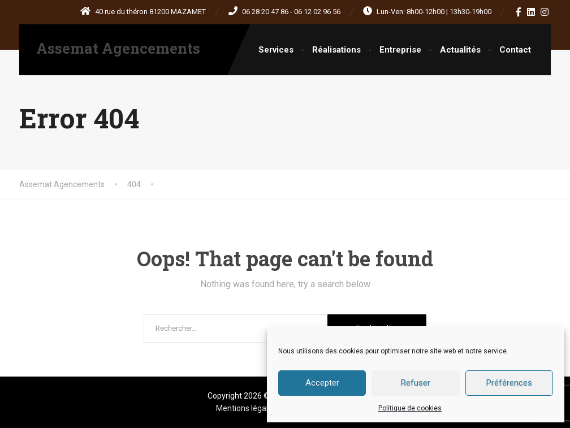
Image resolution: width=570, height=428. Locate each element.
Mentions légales (247, 408)
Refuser (415, 383)
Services (275, 50)
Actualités (460, 50)
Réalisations (336, 50)
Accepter (322, 383)
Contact (515, 50)
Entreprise (400, 50)
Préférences (509, 383)
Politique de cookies (410, 408)
